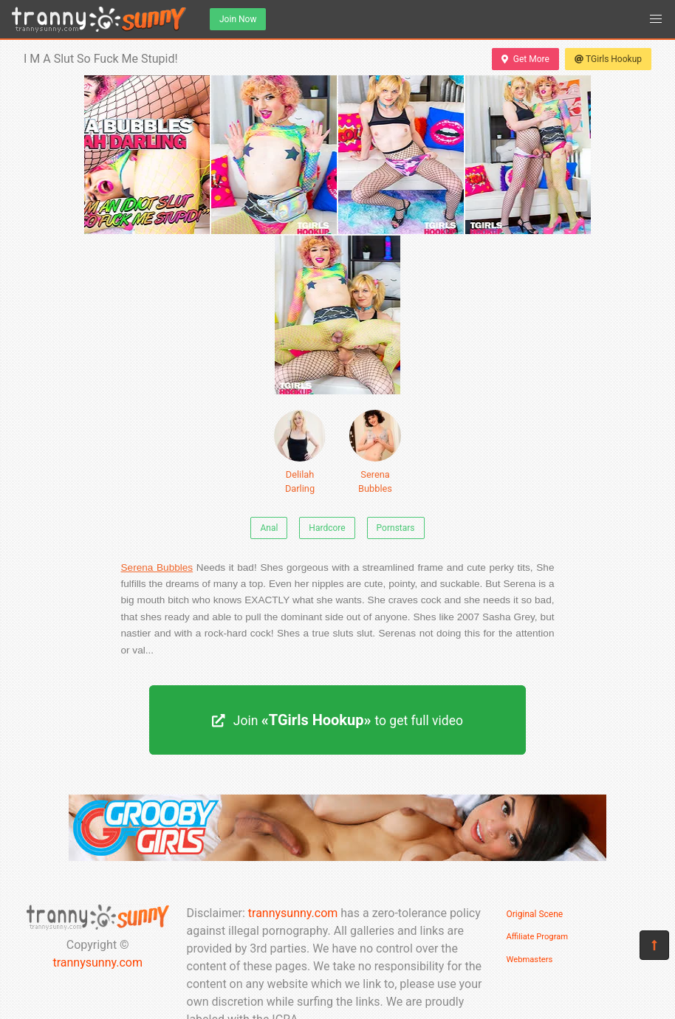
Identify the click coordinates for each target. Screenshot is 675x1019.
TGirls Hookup (608, 59)
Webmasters (530, 959)
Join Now (237, 19)
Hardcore (327, 528)
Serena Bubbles (375, 452)
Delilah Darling (300, 452)
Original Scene (535, 914)
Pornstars (396, 528)
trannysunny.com (97, 962)
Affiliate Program (538, 936)
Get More (525, 59)
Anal (269, 528)
